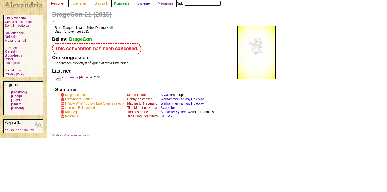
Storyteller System (173, 112)
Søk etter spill (14, 33)
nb (26, 130)
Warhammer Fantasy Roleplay (182, 99)
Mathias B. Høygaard (142, 103)
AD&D (165, 95)
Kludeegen (72, 112)
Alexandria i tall (15, 40)
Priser (9, 59)
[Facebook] (19, 92)
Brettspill (101, 3)
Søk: (199, 3)
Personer (57, 3)
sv (32, 130)
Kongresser (122, 3)
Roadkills (71, 116)
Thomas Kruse (137, 112)
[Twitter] (16, 100)
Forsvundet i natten (79, 99)
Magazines (165, 3)
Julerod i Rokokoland (80, 108)
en (19, 130)
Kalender (11, 52)
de (13, 130)
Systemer (144, 3)
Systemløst (168, 108)
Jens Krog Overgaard (142, 116)
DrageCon (80, 39)
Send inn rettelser (17, 25)
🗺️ (111, 28)
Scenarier (79, 3)
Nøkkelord (12, 37)
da (6, 130)
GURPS (166, 116)
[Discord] (17, 108)
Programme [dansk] (76, 77)
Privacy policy (14, 74)
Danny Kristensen (140, 99)
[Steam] (16, 104)
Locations (11, 48)
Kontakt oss (13, 70)
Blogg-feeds (13, 55)
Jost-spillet (12, 63)
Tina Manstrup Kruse (142, 108)
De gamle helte (76, 95)
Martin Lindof (136, 95)
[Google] (17, 96)
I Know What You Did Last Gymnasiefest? (94, 103)
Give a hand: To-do (18, 22)
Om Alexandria (15, 18)
